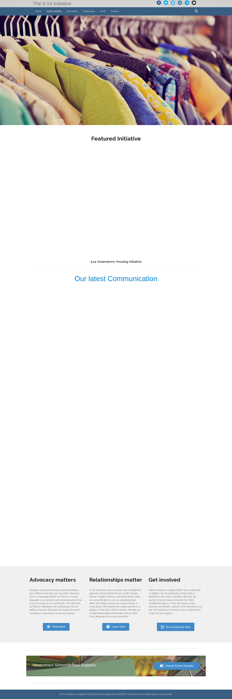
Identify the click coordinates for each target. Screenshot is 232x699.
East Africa (72, 11)
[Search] (196, 11)
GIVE (102, 11)
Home (38, 11)
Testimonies (89, 11)
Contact (115, 11)
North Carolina (54, 11)
